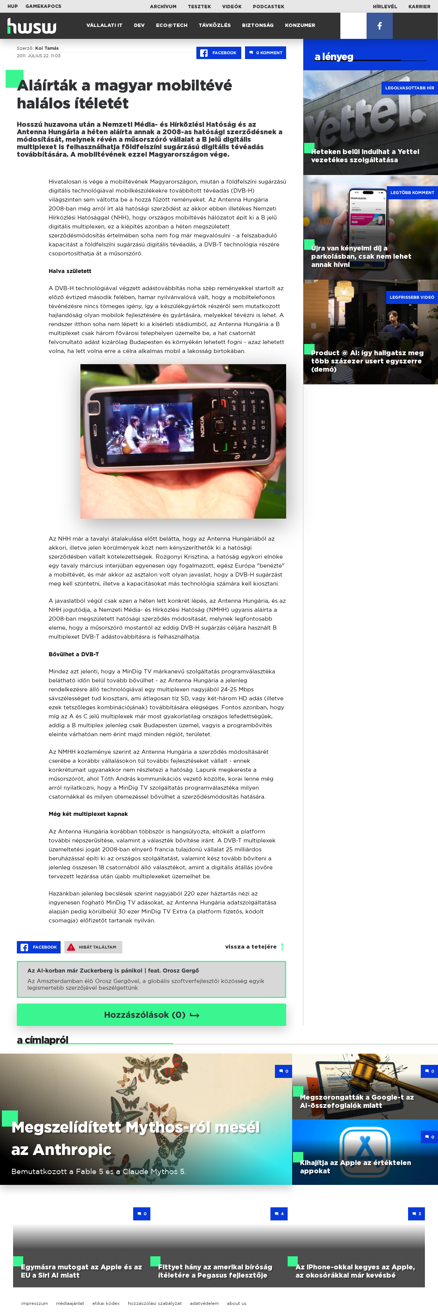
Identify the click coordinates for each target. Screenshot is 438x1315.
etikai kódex (106, 1303)
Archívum (163, 6)
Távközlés (215, 25)
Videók (232, 6)
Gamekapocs (43, 6)
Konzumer (300, 25)
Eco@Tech (171, 25)
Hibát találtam (91, 947)
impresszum (34, 1303)
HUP (12, 6)
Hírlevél (385, 6)
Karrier (419, 6)
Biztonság (258, 25)
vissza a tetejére (251, 947)
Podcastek (268, 6)
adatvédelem (204, 1303)
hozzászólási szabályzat (155, 1303)
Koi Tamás (47, 48)
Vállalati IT (104, 25)
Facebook (219, 53)
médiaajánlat (70, 1303)
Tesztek (199, 6)
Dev (139, 25)
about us (236, 1303)
